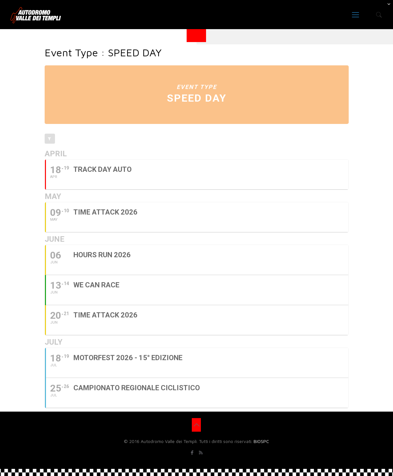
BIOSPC (261, 441)
